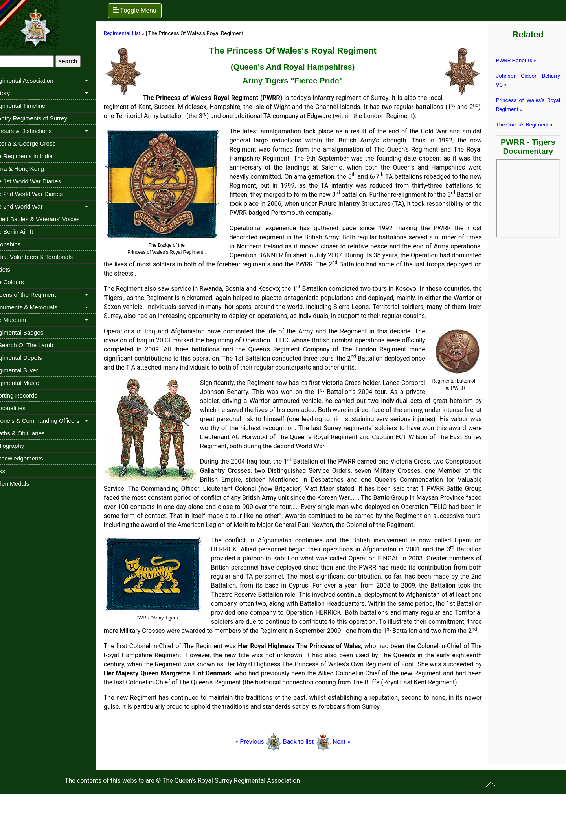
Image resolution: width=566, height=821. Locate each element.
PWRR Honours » (518, 60)
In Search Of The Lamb (37, 345)
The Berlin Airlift (26, 231)
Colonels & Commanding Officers (50, 420)
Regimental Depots (31, 357)
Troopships (20, 244)
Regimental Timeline (33, 105)
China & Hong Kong (32, 168)
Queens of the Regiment (38, 294)
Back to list (306, 769)
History (15, 93)
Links (12, 471)
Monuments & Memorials (39, 307)
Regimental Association (37, 80)
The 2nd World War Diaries (41, 193)
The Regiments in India (36, 156)
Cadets (15, 269)
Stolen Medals (24, 483)
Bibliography (22, 445)
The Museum (23, 319)
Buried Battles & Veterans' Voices (50, 219)
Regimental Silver (29, 370)
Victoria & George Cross (38, 143)
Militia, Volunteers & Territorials (46, 256)
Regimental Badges (32, 332)
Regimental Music (29, 382)
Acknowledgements (31, 458)
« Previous (267, 769)
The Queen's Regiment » (526, 124)
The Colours (22, 282)
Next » (349, 769)
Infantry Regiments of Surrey (43, 118)
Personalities (23, 408)
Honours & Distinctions (36, 131)
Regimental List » (138, 33)
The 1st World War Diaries (40, 181)
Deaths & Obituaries (32, 433)
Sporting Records (28, 395)
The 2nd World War (31, 206)
